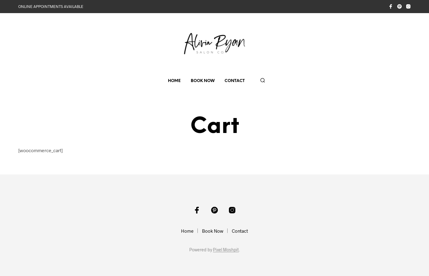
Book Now (202, 81)
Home (174, 81)
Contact (235, 81)
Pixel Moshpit (226, 249)
